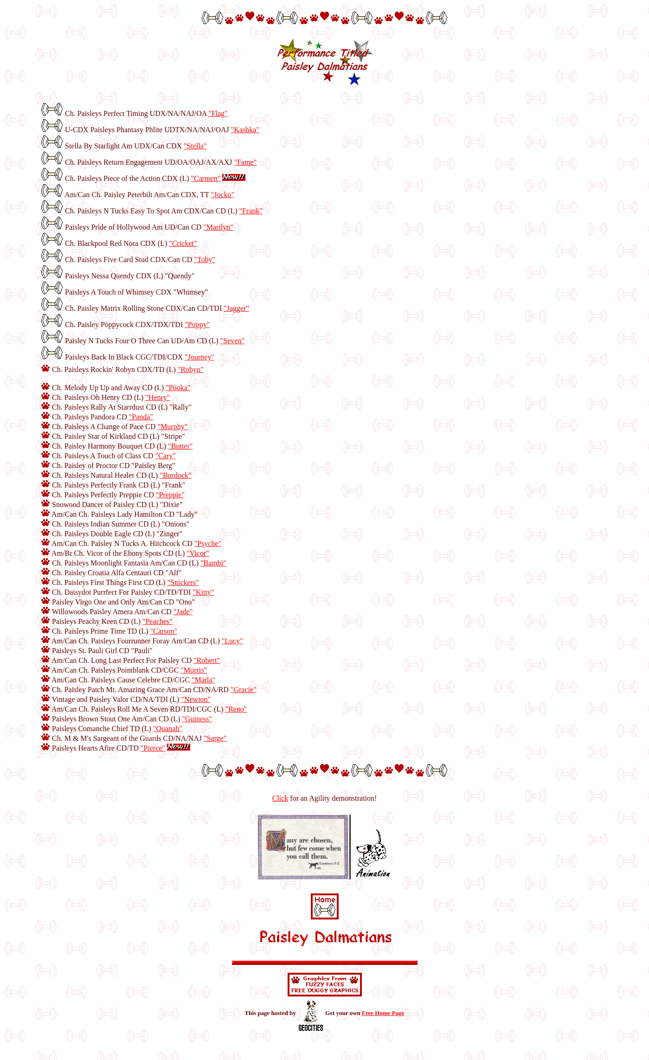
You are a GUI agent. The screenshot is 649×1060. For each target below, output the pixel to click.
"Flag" (218, 113)
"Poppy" (197, 324)
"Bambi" (213, 563)
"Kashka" (245, 130)
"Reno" (236, 709)
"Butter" (180, 446)
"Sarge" (215, 738)
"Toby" (204, 259)
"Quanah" (167, 728)
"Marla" (203, 680)
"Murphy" (173, 426)
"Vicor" (197, 553)
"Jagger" (236, 308)
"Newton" (196, 699)
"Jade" (183, 612)
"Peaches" (157, 621)
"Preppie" (170, 495)
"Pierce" (153, 748)
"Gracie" (244, 690)
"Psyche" (207, 543)
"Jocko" (222, 195)
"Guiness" (197, 719)
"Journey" (199, 357)
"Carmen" (206, 178)
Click (280, 798)
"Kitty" (203, 592)
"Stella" (195, 146)
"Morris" (193, 670)
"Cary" (165, 456)
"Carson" (163, 631)
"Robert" (206, 660)
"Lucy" (232, 641)
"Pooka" (178, 388)
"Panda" (141, 417)
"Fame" (245, 162)
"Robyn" (191, 369)
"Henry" (157, 397)
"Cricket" (183, 243)
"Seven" (232, 341)
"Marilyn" (218, 227)
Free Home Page (383, 1012)
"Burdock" (175, 475)
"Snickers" (183, 582)
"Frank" (251, 211)
